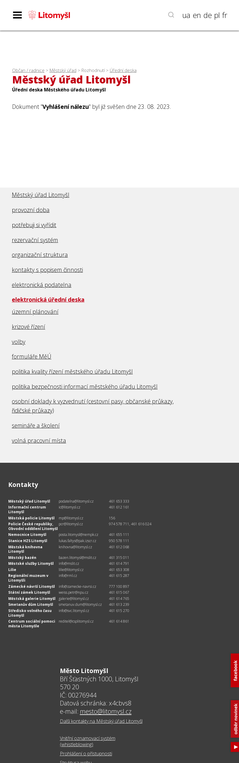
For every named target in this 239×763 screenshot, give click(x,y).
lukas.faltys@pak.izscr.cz (77, 540)
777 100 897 (119, 586)
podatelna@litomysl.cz (76, 501)
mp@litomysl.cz (71, 518)
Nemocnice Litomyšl (27, 534)
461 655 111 (119, 534)
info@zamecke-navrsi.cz (77, 586)
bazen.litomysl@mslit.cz (77, 557)
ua (186, 15)
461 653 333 (119, 501)
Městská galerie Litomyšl (31, 598)
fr (224, 15)
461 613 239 (119, 604)
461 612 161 (119, 507)
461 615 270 (119, 610)
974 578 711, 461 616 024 (130, 523)
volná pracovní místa (39, 440)
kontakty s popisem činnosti (47, 270)
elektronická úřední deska (48, 299)
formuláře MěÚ (31, 356)
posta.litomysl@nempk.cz (78, 534)
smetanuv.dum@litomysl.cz (80, 604)
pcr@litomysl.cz (71, 523)
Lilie (12, 569)
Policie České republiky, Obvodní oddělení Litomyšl (33, 526)
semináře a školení (36, 425)
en (197, 15)
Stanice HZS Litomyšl (27, 540)
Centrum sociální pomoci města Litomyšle (31, 624)
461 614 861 (119, 621)
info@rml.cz (68, 575)
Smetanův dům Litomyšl (30, 604)
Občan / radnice (28, 70)
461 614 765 (119, 598)
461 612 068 (119, 546)
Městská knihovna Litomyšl (25, 549)
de (207, 15)
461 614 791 (119, 563)
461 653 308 (119, 569)
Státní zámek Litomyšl (29, 592)
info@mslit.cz (69, 563)
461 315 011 (119, 557)
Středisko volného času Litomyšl (30, 613)
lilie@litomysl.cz (71, 569)
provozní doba (31, 210)
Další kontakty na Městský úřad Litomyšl (101, 721)
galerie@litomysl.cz (74, 598)
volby (18, 342)
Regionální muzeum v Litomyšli (28, 578)
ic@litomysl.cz (69, 507)
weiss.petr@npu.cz (73, 592)
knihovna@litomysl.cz (75, 546)
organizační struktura (40, 255)
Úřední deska (123, 70)
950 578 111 (119, 540)
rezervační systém (35, 240)
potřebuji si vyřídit (34, 225)
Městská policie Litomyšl (31, 518)
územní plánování (35, 312)
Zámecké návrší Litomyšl (31, 586)
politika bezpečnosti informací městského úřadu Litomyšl (85, 386)
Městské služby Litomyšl (31, 563)
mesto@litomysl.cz (106, 711)
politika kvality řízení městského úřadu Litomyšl (72, 371)
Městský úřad (63, 70)
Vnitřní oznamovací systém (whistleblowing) (87, 741)
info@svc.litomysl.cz (74, 610)
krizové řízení (28, 327)
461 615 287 (119, 575)
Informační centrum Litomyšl (27, 509)
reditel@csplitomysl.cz (76, 621)
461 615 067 (119, 592)
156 (112, 518)
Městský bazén (22, 557)
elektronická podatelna (41, 285)
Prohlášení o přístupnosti (86, 753)
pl (217, 15)
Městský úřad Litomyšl (40, 195)
